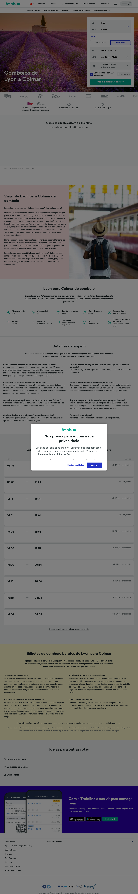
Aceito (94, 465)
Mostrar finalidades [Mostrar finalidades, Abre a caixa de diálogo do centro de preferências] (75, 465)
